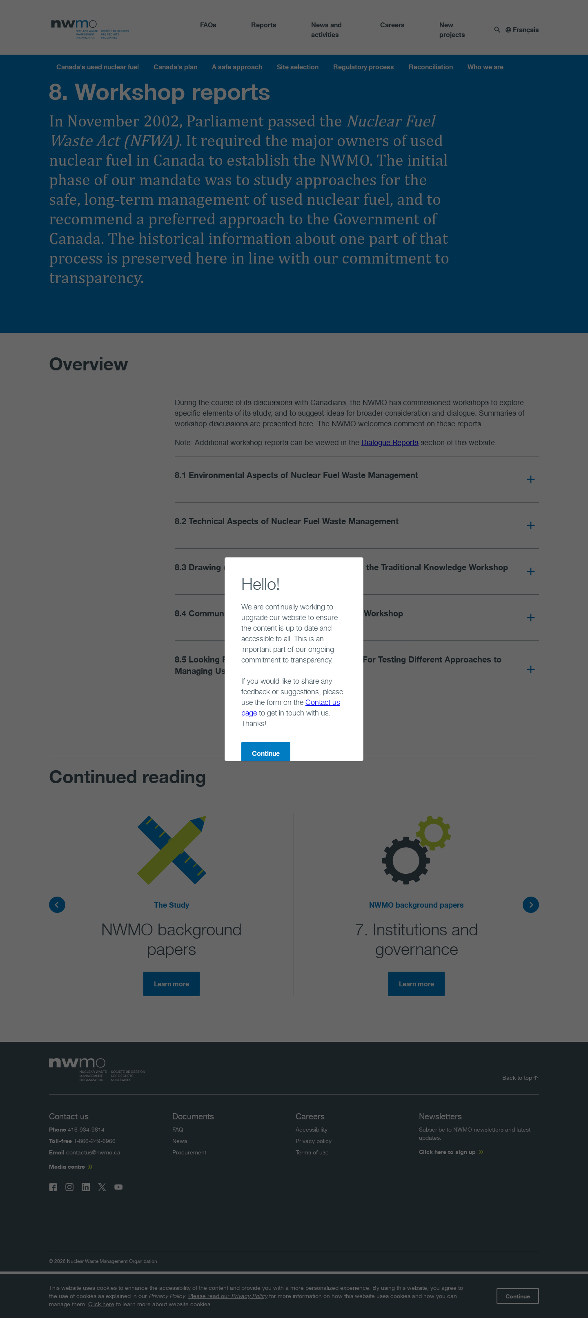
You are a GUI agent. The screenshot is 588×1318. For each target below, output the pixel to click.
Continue (233, 711)
